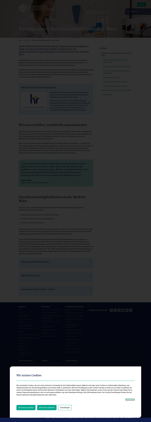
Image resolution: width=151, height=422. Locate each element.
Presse (47, 417)
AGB (121, 417)
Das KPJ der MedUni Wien (73, 387)
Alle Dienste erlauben (26, 366)
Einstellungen (65, 366)
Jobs (53, 417)
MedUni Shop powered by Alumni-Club (69, 417)
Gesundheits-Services (25, 376)
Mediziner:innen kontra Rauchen (28, 382)
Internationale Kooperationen (74, 378)
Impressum (128, 417)
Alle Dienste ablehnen (47, 366)
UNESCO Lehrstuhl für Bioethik (75, 402)
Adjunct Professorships (73, 381)
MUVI (67, 405)
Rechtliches (89, 417)
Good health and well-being (27, 379)
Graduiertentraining (71, 390)
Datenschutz (130, 358)
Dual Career (69, 393)
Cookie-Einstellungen (103, 417)
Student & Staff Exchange (73, 384)
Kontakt (116, 417)
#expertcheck (23, 391)
